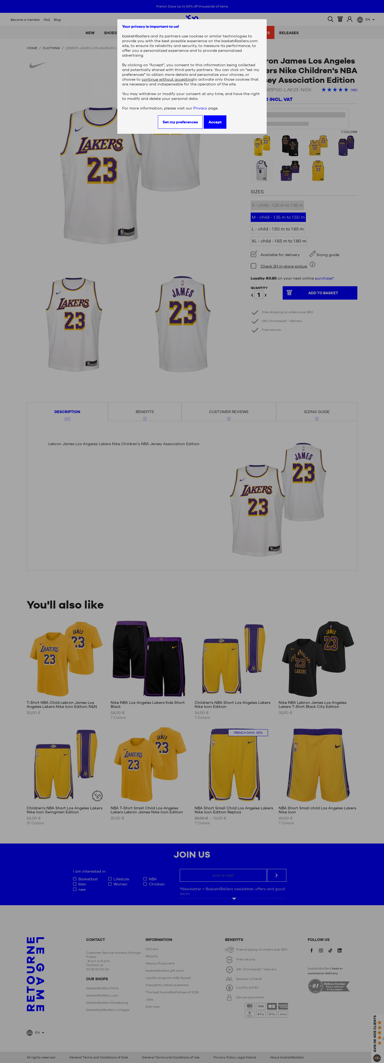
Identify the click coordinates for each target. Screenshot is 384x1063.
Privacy (200, 108)
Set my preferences (180, 122)
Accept (215, 122)
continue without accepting (167, 79)
